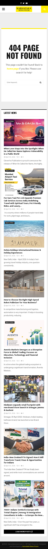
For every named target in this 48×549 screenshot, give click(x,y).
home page (13, 68)
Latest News (10, 113)
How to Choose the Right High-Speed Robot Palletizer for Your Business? (21, 301)
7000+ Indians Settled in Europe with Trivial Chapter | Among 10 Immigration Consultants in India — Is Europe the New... (24, 512)
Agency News (10, 121)
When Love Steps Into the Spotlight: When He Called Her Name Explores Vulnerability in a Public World (24, 151)
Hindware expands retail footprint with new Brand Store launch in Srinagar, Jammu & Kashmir (24, 407)
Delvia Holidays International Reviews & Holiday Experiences (22, 251)
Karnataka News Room (30, 546)
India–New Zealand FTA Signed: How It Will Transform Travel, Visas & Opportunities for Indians (23, 460)
